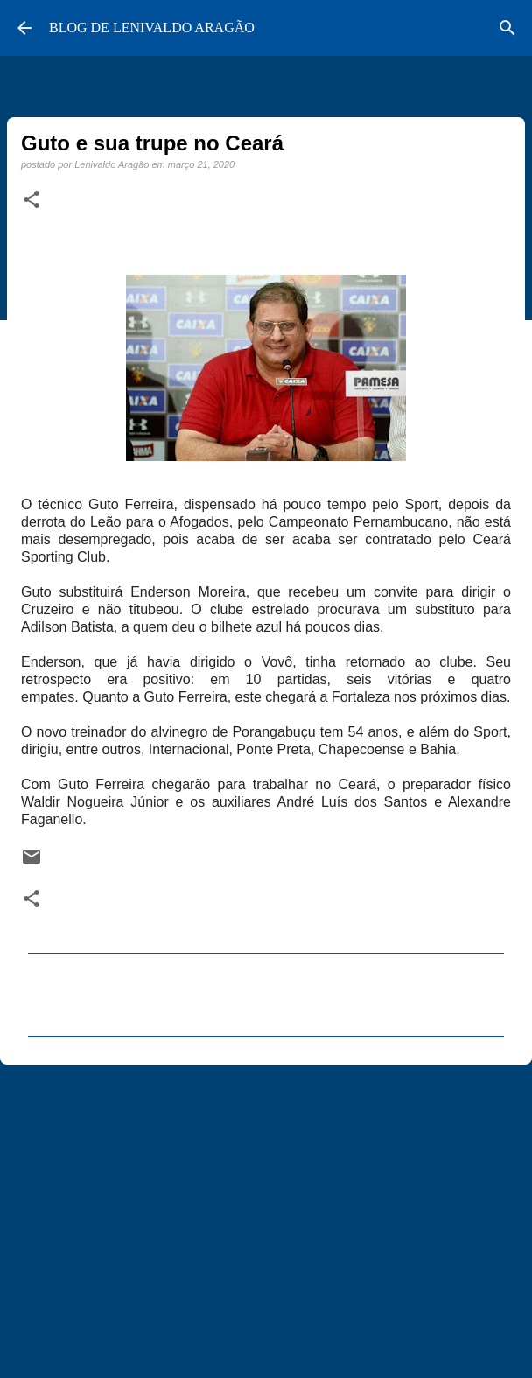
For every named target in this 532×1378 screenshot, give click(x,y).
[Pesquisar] (507, 28)
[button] (31, 200)
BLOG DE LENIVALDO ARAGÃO (152, 27)
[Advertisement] (266, 1213)
